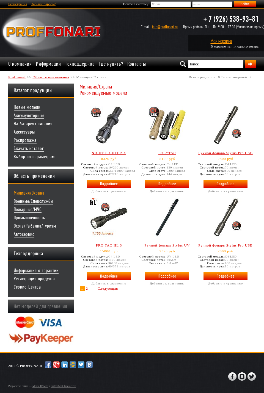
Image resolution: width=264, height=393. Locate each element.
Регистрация (17, 4)
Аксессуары (24, 132)
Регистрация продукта (34, 279)
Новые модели (27, 107)
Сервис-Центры (28, 287)
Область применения (50, 77)
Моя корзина (221, 41)
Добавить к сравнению (109, 191)
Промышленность (29, 218)
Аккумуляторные (29, 115)
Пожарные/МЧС (28, 209)
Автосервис (24, 234)
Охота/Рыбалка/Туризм (35, 226)
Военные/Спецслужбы (33, 201)
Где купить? (111, 64)
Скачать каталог (29, 148)
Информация (48, 64)
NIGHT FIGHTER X (109, 153)
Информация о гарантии (36, 270)
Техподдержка (80, 64)
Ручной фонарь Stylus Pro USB (225, 153)
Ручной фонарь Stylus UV (167, 245)
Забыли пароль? (43, 4)
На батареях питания (33, 124)
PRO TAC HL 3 (109, 245)
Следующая (108, 288)
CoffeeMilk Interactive (63, 386)
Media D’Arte (40, 386)
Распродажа (25, 140)
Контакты (136, 64)
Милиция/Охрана (29, 193)
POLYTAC (167, 153)
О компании (20, 64)
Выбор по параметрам (34, 157)
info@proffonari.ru (165, 26)
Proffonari (17, 77)
